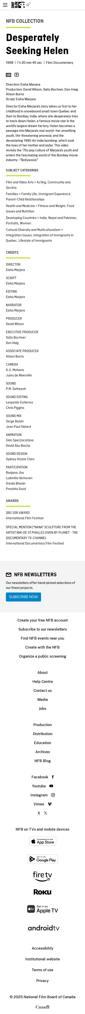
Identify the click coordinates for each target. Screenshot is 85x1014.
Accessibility (42, 948)
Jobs (42, 708)
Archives (42, 752)
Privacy (42, 981)
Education (42, 743)
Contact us (43, 690)
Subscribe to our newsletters (42, 629)
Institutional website (42, 959)
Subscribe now (23, 597)
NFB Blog (42, 761)
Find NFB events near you (42, 638)
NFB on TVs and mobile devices (42, 829)
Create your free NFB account (42, 620)
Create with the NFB (42, 647)
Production (42, 725)
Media (42, 699)
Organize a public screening (42, 656)
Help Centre (42, 681)
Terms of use (42, 970)
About (42, 672)
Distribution (42, 734)
